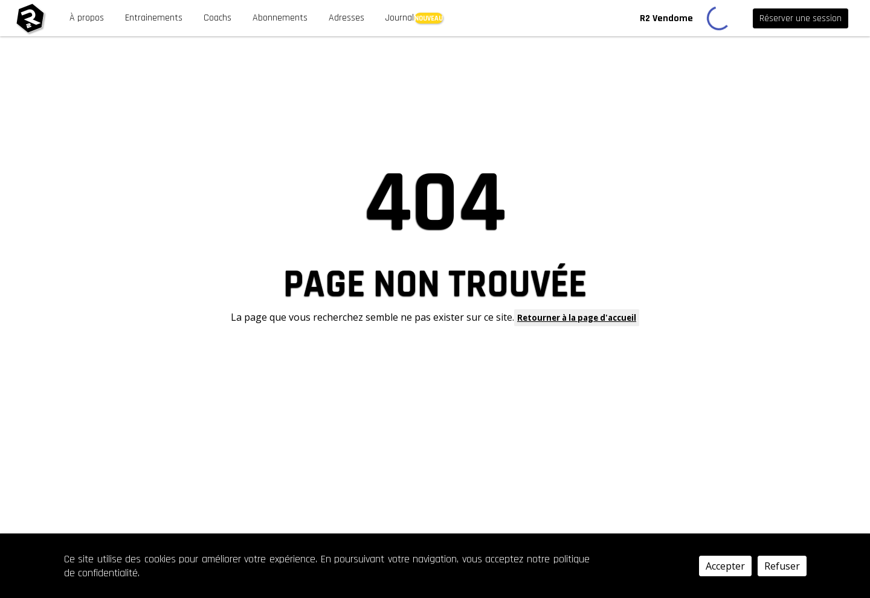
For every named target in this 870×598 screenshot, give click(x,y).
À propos (86, 17)
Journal (399, 17)
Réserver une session (800, 18)
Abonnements (280, 17)
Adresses (346, 17)
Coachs (217, 17)
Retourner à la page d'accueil (576, 317)
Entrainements (153, 17)
